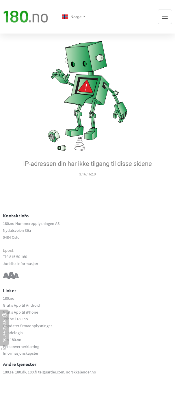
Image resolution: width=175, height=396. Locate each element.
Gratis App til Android (21, 305)
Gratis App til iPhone (20, 312)
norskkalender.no (81, 372)
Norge (72, 16)
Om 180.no (12, 339)
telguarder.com (51, 372)
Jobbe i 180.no (15, 318)
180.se (8, 372)
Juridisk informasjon (20, 263)
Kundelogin (13, 332)
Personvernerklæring (21, 346)
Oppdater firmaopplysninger (27, 325)
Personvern (4, 328)
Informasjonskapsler (20, 353)
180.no (8, 298)
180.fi (32, 372)
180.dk (20, 372)
